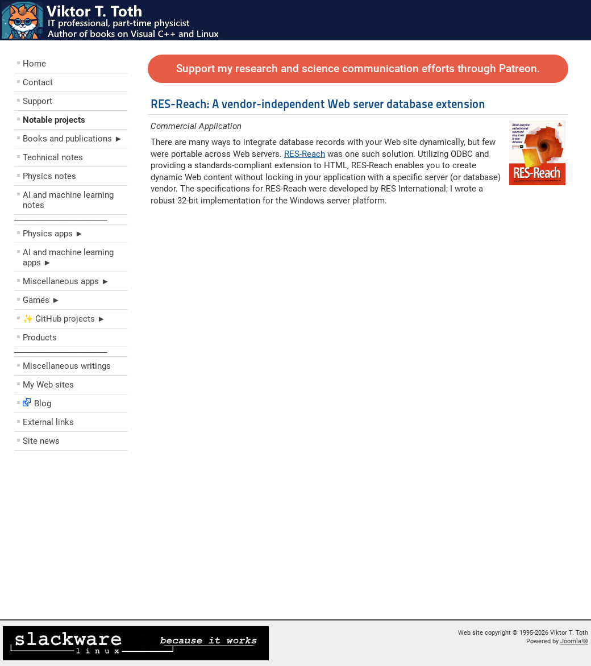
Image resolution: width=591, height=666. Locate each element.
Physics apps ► (53, 233)
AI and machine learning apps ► (68, 257)
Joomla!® (574, 641)
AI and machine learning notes (68, 200)
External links (48, 422)
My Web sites (48, 385)
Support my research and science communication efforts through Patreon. (358, 69)
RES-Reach (304, 154)
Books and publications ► (73, 139)
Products (40, 337)
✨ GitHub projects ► (64, 319)
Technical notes (53, 157)
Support (37, 101)
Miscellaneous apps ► (66, 281)
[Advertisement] (82, 538)
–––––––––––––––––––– (60, 219)
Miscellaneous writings (67, 366)
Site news (41, 441)
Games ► (41, 300)
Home (34, 64)
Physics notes (49, 176)
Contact (38, 82)
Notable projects (54, 120)
